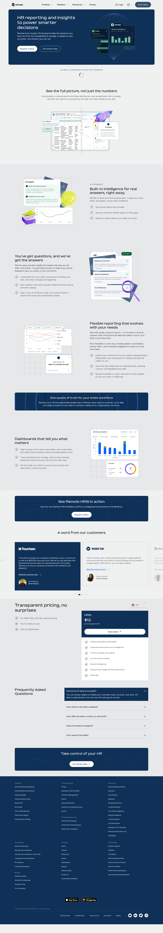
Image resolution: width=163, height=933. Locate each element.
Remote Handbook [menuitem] (114, 824)
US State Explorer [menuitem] (114, 832)
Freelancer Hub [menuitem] (20, 893)
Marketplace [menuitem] (65, 871)
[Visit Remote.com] (20, 4)
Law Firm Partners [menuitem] (114, 875)
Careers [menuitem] (64, 859)
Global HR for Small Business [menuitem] (71, 834)
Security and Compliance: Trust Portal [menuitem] (27, 863)
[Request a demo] (27, 49)
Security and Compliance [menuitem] (23, 859)
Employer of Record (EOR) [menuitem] (70, 799)
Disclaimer (107, 924)
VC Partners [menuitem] (112, 863)
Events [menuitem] (63, 867)
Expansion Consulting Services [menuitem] (72, 816)
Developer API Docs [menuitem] (115, 812)
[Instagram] (146, 924)
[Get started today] (50, 49)
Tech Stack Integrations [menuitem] (116, 820)
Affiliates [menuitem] (111, 859)
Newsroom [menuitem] (65, 863)
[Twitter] (141, 924)
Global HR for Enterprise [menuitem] (69, 838)
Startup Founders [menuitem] (21, 885)
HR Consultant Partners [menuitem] (116, 867)
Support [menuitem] (64, 875)
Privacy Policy (65, 924)
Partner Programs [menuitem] (114, 855)
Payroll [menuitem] (63, 808)
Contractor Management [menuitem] (69, 803)
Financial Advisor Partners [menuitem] (117, 871)
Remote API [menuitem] (19, 812)
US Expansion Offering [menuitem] (22, 828)
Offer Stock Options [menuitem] (22, 824)
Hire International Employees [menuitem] (24, 795)
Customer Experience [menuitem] (22, 875)
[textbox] (139, 605)
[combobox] (139, 605)
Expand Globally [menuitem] (20, 803)
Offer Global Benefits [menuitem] (22, 820)
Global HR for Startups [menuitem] (69, 829)
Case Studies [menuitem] (112, 803)
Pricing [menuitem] (63, 795)
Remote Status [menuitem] (66, 879)
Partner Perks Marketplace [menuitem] (117, 879)
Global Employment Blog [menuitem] (116, 795)
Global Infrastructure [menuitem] (22, 855)
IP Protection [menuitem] (19, 871)
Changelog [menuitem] (112, 844)
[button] (77, 594)
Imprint (118, 924)
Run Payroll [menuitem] (18, 816)
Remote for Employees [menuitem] (23, 889)
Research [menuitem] (111, 799)
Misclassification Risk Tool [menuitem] (117, 840)
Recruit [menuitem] (63, 820)
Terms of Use (94, 924)
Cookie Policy (79, 924)
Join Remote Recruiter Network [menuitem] (119, 883)
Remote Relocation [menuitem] (68, 812)
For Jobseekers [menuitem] (20, 897)
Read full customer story (29, 573)
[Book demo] (140, 4)
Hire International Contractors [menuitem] (25, 799)
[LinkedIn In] (135, 924)
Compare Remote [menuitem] (114, 816)
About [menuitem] (63, 855)
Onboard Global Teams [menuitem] (23, 808)
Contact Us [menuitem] (65, 883)
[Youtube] (130, 924)
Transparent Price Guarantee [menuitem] (24, 867)
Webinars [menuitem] (111, 808)
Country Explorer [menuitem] (114, 828)
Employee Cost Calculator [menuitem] (117, 836)
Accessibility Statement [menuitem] (69, 887)
